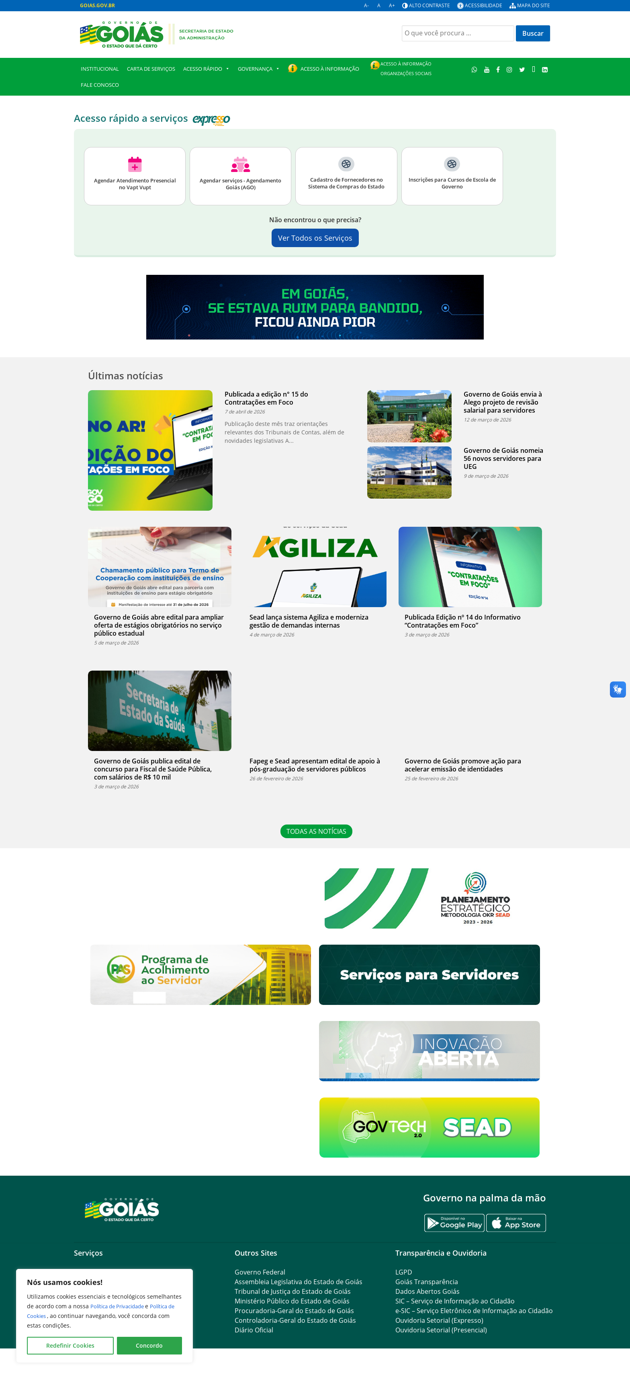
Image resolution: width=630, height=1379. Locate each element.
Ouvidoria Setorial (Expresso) (439, 1320)
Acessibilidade (483, 5)
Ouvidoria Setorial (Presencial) (441, 1330)
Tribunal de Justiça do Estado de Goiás (293, 1291)
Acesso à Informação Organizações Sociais (406, 68)
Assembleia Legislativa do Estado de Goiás (298, 1281)
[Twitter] (522, 69)
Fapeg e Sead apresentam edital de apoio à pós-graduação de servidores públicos (315, 765)
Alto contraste (429, 5)
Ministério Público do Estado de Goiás (292, 1301)
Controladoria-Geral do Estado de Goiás (295, 1320)
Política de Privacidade (121, 1306)
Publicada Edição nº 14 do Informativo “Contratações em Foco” (463, 621)
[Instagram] (509, 69)
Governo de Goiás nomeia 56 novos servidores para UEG (503, 458)
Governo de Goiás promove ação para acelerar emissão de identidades (463, 765)
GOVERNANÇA (259, 69)
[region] (104, 1316)
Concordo (149, 1345)
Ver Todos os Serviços (315, 238)
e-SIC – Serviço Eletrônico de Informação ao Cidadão (474, 1310)
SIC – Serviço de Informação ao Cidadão (455, 1301)
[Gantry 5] (122, 1209)
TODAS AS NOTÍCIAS (319, 831)
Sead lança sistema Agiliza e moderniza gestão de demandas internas (309, 621)
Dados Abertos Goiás (427, 1291)
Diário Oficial (254, 1330)
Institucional (100, 68)
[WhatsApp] (474, 69)
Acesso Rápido (206, 69)
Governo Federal (260, 1272)
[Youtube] (486, 69)
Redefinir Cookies (70, 1345)
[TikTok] (533, 69)
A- (366, 5)
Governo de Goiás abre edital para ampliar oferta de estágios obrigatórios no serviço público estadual (159, 625)
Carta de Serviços (151, 68)
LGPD (403, 1272)
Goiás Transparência (426, 1281)
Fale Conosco (100, 84)
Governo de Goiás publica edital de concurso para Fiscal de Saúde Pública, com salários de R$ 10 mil (153, 769)
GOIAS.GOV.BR (97, 5)
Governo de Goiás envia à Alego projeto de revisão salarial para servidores (503, 402)
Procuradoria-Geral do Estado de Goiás (294, 1310)
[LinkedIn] (544, 69)
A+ (392, 5)
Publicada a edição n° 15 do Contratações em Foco (266, 398)
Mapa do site (533, 5)
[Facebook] (498, 69)
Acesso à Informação (330, 68)
